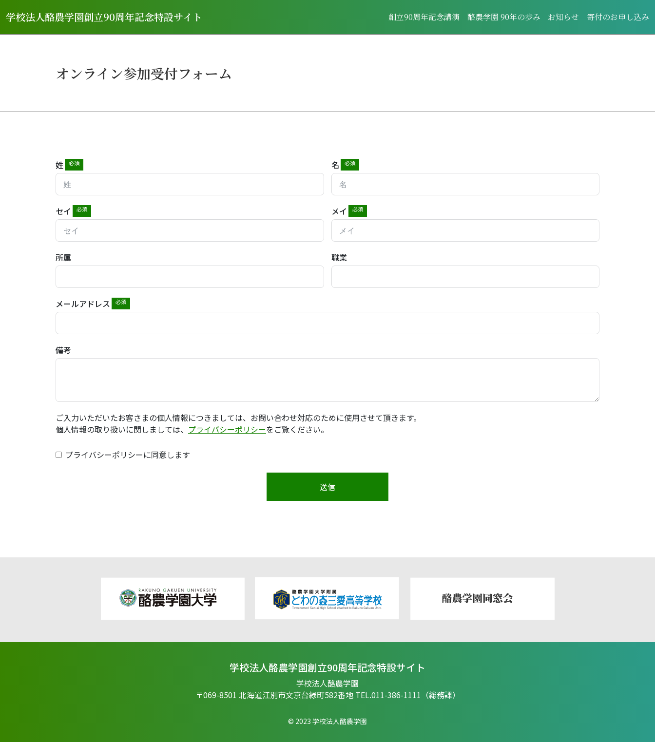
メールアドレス (83, 303)
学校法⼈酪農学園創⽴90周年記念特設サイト (327, 667)
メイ (339, 211)
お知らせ (563, 16)
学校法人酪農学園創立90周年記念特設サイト (104, 17)
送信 (327, 487)
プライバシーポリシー (227, 429)
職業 (339, 257)
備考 (63, 350)
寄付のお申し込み (618, 16)
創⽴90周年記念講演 (423, 16)
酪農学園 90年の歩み (503, 16)
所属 (63, 257)
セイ (63, 211)
